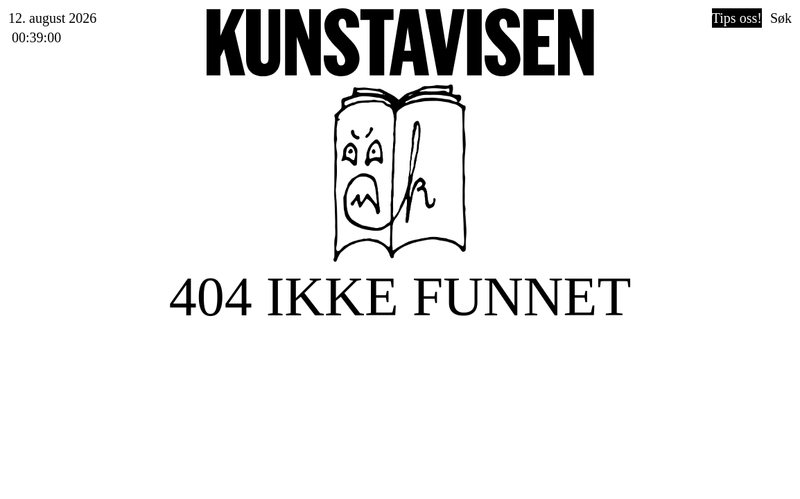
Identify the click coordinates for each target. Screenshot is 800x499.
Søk (781, 18)
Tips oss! (737, 18)
